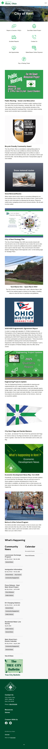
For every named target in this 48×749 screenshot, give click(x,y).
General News (9, 562)
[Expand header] (46, 3)
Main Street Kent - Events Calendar (11, 640)
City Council (18, 574)
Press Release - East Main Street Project (12, 586)
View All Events (29, 555)
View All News (9, 656)
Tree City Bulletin (12, 675)
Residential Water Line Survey (13, 622)
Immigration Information (13, 569)
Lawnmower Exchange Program (13, 556)
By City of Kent (8, 559)
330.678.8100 (13, 704)
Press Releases (10, 592)
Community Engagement (12, 577)
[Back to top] (24, 744)
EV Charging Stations (12, 603)
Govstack (12, 737)
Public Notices (9, 595)
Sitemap (7, 712)
